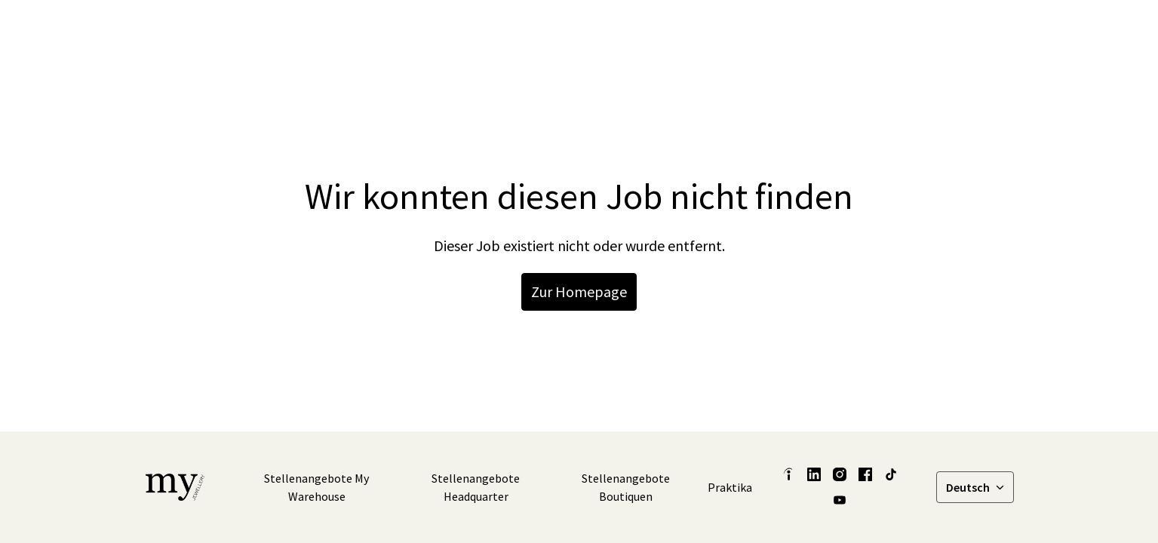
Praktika (730, 487)
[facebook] (812, 30)
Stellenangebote (960, 30)
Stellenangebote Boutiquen (626, 487)
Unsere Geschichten (691, 30)
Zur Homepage (579, 291)
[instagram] (846, 30)
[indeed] (788, 474)
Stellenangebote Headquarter (476, 487)
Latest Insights (579, 30)
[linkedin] (779, 30)
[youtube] (839, 500)
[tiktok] (879, 30)
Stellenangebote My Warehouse (316, 487)
